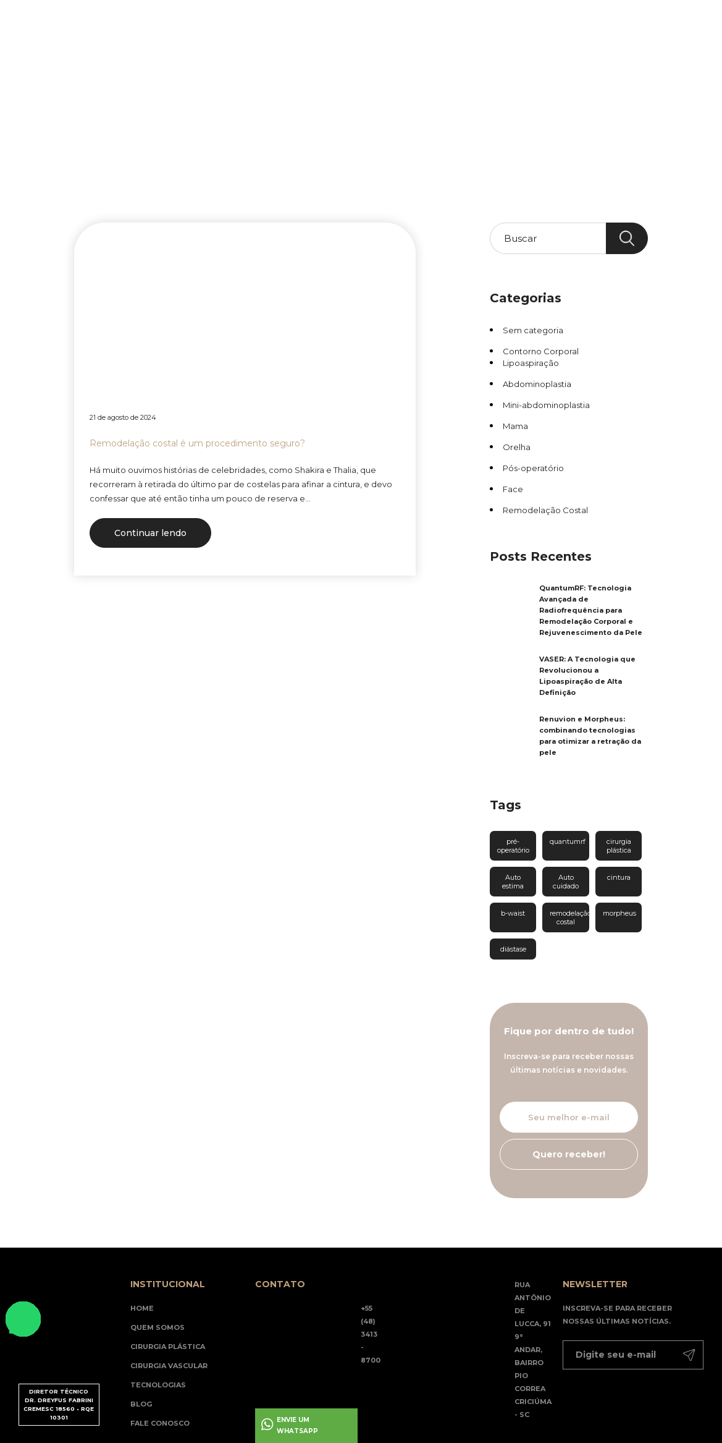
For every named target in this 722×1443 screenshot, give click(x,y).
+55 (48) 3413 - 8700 (370, 1334)
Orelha (517, 447)
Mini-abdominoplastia (546, 405)
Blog (347, 99)
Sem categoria (533, 330)
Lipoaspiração (531, 363)
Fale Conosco (160, 1423)
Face (513, 489)
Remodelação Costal (545, 510)
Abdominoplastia (537, 384)
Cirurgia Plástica (167, 1346)
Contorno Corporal (541, 351)
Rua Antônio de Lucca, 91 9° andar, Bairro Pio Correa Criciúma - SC (533, 1349)
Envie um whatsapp (297, 1425)
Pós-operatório (533, 468)
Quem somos (157, 1327)
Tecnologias (301, 99)
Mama (515, 426)
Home (121, 99)
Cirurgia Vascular (169, 1365)
